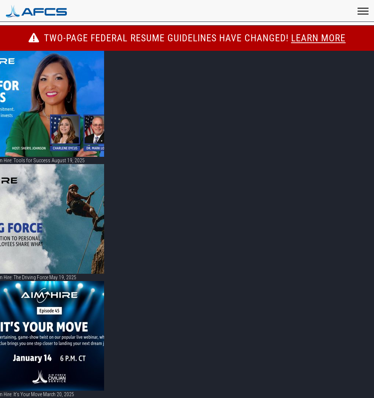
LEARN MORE (318, 38)
